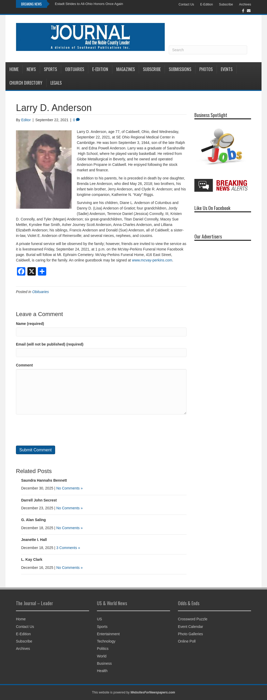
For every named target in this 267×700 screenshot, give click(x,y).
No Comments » (69, 488)
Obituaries (74, 69)
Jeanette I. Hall (34, 540)
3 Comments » (68, 548)
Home (14, 69)
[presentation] (55, 430)
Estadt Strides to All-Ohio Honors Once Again (89, 4)
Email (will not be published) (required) (49, 344)
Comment (24, 365)
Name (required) (30, 324)
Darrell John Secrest (39, 500)
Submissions (180, 69)
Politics (102, 648)
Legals (56, 83)
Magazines (125, 69)
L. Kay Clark (31, 559)
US (99, 619)
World (101, 656)
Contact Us (186, 4)
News (31, 69)
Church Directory (25, 83)
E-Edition (206, 4)
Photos (206, 69)
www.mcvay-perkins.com (152, 260)
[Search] (208, 49)
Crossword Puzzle (192, 619)
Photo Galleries (190, 634)
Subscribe (226, 4)
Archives (245, 4)
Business (104, 663)
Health (102, 671)
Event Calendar (190, 627)
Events (227, 69)
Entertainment (108, 634)
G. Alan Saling (33, 520)
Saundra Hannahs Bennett (44, 480)
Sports (50, 69)
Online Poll (187, 641)
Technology (106, 641)
